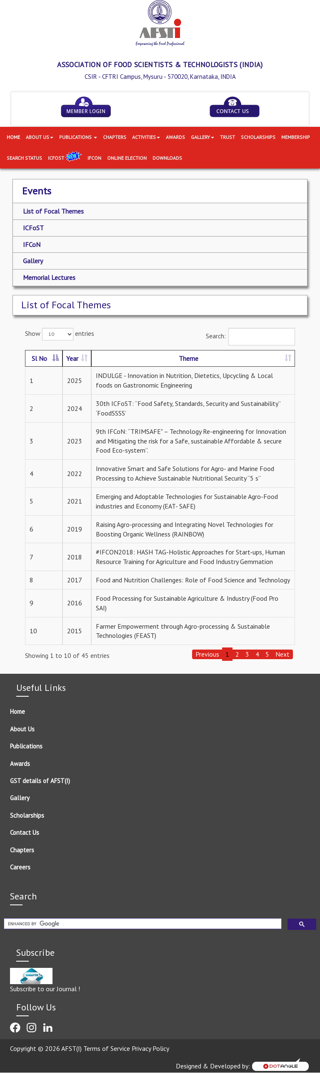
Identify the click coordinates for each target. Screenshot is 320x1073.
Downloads (167, 158)
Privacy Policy (150, 1048)
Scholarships (258, 137)
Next (282, 654)
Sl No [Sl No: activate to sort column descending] (39, 358)
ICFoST (65, 158)
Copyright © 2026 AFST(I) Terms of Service (71, 1048)
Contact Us (24, 832)
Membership (295, 137)
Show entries (59, 334)
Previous (207, 654)
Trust (227, 137)
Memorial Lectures (49, 277)
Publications (78, 137)
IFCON (94, 158)
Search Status (24, 158)
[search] (142, 924)
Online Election (127, 158)
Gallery (202, 137)
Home (13, 137)
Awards (175, 137)
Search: (250, 336)
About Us (39, 137)
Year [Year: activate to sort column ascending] (72, 358)
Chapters (114, 137)
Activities (146, 137)
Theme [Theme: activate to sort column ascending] (188, 358)
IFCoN (31, 244)
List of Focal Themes (53, 211)
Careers (20, 867)
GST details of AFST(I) (40, 781)
